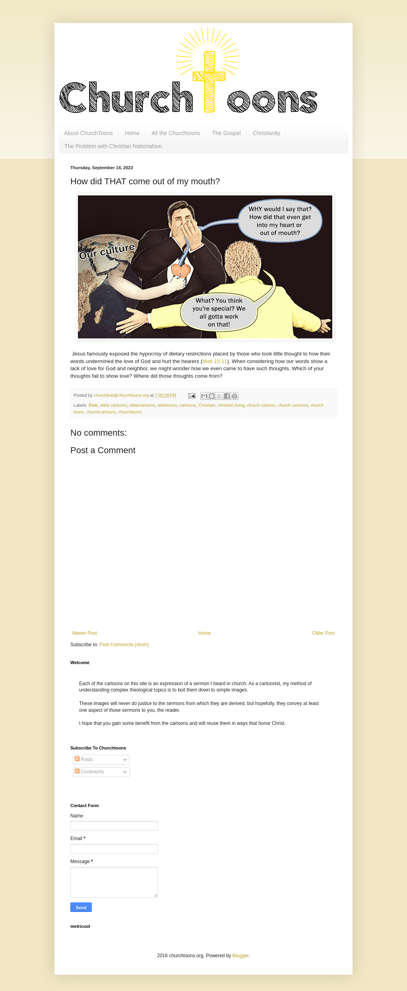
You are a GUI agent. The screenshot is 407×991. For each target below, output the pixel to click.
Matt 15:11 (214, 361)
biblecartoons (142, 405)
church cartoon (261, 405)
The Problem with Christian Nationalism (113, 146)
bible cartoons (114, 405)
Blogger (241, 955)
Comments (89, 772)
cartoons (188, 405)
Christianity (266, 133)
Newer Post (84, 633)
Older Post (323, 633)
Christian (206, 405)
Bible (93, 405)
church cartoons (293, 405)
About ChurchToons (88, 133)
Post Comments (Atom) (124, 644)
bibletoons (167, 405)
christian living (231, 405)
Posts (84, 759)
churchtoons (129, 412)
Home (132, 133)
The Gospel (226, 133)
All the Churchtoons (175, 133)
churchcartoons (101, 412)
